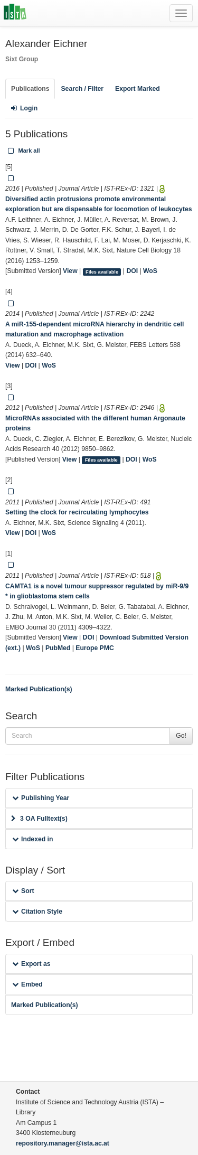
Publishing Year (40, 798)
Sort (23, 891)
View (70, 271)
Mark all (23, 150)
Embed (27, 984)
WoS (150, 271)
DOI (132, 271)
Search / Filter (82, 88)
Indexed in (32, 839)
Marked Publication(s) (38, 689)
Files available (102, 271)
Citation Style (37, 911)
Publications (30, 88)
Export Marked (137, 88)
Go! (181, 735)
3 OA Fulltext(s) (39, 818)
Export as (31, 964)
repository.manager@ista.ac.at (62, 1143)
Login (24, 108)
